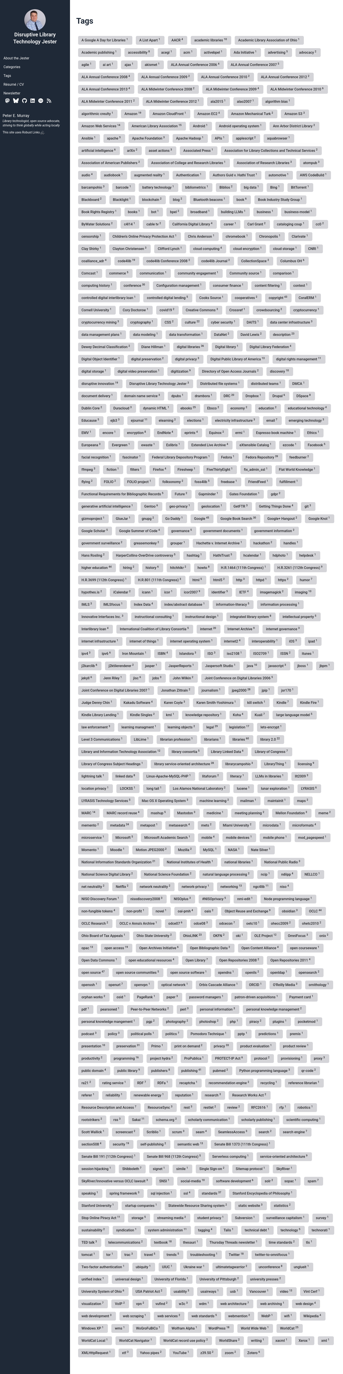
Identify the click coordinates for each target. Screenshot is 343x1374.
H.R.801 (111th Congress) (160, 580)
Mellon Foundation (292, 813)
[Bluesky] (16, 100)
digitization (181, 371)
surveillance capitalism (285, 1218)
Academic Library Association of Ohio (269, 40)
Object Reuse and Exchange (248, 911)
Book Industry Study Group (280, 200)
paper (172, 997)
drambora (204, 396)
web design (306, 1304)
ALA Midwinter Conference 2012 (173, 101)
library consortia (186, 752)
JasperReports (181, 666)
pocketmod (308, 1022)
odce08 (201, 923)
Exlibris (173, 445)
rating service (114, 1083)
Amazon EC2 (208, 114)
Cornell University (97, 310)
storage (139, 1218)
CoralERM (308, 298)
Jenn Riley (113, 678)
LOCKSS (128, 788)
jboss (303, 666)
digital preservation (147, 359)
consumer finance (228, 285)
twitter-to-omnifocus (272, 1255)
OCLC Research (95, 923)
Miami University (237, 825)
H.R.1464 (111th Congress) (244, 568)
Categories (12, 67)
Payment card (301, 997)
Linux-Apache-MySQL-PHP (169, 776)
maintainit (277, 801)
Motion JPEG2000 (152, 850)
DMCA (298, 384)
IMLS (87, 604)
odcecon (227, 923)
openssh (90, 985)
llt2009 (302, 776)
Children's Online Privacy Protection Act (144, 236)
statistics (283, 1206)
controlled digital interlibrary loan (109, 298)
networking (231, 887)
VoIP (120, 1304)
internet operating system (191, 641)
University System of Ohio (103, 1291)
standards (212, 1193)
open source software (189, 972)
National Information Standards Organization (119, 862)
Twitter (237, 1255)
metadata (120, 825)
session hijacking (97, 1169)
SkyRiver (284, 1169)
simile (182, 1169)
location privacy (96, 788)
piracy (255, 1022)
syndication (126, 1230)
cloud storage (285, 249)
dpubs (177, 396)
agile (87, 65)
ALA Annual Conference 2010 (225, 77)
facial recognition (97, 457)
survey (322, 1218)
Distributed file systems (220, 384)
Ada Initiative (245, 52)
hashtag (195, 555)
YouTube (181, 1353)
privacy (222, 1046)
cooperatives (246, 298)
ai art (108, 65)
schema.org (167, 1120)
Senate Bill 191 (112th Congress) (109, 1156)
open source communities (138, 972)
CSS (169, 322)
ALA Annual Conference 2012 (285, 77)
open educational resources (151, 960)
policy (114, 1034)
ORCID (255, 985)
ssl (187, 1193)
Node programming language (288, 899)
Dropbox (254, 396)
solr (269, 1181)
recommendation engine (229, 1083)
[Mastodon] (7, 100)
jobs (157, 678)
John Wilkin (183, 678)
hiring (129, 568)
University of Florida (171, 1279)
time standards (282, 1242)
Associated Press (198, 151)
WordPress (219, 1328)
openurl (116, 985)
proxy (320, 1058)
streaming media (172, 1218)
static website (250, 1206)
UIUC (167, 1267)
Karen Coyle (175, 703)
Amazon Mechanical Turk (252, 114)
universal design (129, 1279)
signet (159, 1169)
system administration (167, 1230)
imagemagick (272, 592)
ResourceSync (160, 1107)
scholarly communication (209, 1120)
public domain (94, 1071)
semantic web (190, 1144)
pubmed (221, 1071)
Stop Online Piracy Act (101, 1218)
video (286, 1291)
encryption (137, 433)
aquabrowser (279, 138)
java (252, 666)
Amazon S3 (295, 114)
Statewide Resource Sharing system (198, 1206)
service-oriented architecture (284, 1156)
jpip (266, 690)
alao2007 (246, 101)
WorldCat (289, 1328)
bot (155, 212)
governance (182, 531)
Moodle (117, 850)
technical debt (257, 1230)
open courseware (305, 948)
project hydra (162, 1058)
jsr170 (287, 690)
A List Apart (150, 40)
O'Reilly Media (285, 985)
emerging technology (307, 420)
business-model (299, 212)
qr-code (309, 1071)
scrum (178, 1132)
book (241, 200)
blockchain (152, 200)
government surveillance (102, 543)
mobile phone (275, 838)
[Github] (24, 100)
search (265, 1132)
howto (204, 568)
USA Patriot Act (149, 1291)
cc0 (320, 224)
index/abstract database (185, 604)
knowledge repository (204, 715)
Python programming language (265, 1071)
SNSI (164, 1181)
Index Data (144, 604)
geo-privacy (180, 506)
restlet (210, 1107)
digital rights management (299, 359)
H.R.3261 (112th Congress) (300, 568)
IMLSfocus (113, 604)
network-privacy (196, 887)
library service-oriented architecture (184, 764)
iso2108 (235, 654)
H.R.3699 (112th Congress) (105, 580)
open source (94, 972)
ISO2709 (261, 654)
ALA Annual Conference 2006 (195, 65)
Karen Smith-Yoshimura (216, 703)
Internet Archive (242, 629)
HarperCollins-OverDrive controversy (146, 555)
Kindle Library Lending (101, 715)
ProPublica (194, 1058)
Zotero (254, 1353)
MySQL (210, 850)
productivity (92, 1058)
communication (153, 273)
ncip (266, 874)
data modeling (146, 335)
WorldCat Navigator (136, 1341)
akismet (152, 65)
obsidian (290, 911)
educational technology (308, 408)
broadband (201, 212)
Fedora (228, 457)
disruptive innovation (100, 384)
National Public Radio (282, 862)
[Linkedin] (32, 100)
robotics (305, 1107)
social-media (193, 1181)
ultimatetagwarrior (232, 1267)
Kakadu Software (139, 703)
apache (114, 138)
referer (88, 1095)
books (134, 212)
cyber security (223, 322)
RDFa (163, 1083)
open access (116, 948)
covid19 (167, 310)
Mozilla (185, 850)
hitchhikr (178, 568)
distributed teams (266, 384)
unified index (93, 1279)
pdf (86, 1009)
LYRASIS (309, 788)
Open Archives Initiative (159, 948)
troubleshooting (204, 1255)
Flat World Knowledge (297, 469)
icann (148, 592)
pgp (151, 1022)
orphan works (94, 997)
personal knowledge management (274, 1009)
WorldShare (229, 1341)
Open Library (197, 960)
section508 (92, 1144)
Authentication (189, 175)
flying (87, 482)
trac (129, 1255)
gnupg (148, 519)
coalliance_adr (94, 261)
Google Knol (319, 519)
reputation (184, 1095)
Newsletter (12, 93)
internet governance (283, 629)
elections (196, 420)
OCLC (315, 911)
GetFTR (240, 506)
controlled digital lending (168, 298)
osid (121, 997)
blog (178, 200)
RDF (142, 1083)
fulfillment (289, 482)
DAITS (253, 322)
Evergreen (121, 445)
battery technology (158, 187)
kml (170, 715)
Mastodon (186, 813)
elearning (168, 420)
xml (325, 1341)
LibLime (142, 739)
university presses (266, 1279)
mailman (248, 801)
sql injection (162, 1193)
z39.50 (207, 1353)
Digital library (227, 347)
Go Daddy (174, 519)
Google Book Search (238, 519)
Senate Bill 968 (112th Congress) (174, 1156)
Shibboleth (132, 1169)
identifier (220, 592)
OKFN (219, 936)
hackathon (263, 543)
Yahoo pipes (151, 1353)
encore (110, 433)
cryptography (142, 322)
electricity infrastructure (235, 420)
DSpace (304, 396)
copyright (278, 298)
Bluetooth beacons (209, 200)
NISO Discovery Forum (101, 899)
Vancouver (260, 1291)
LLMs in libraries (269, 776)
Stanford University (98, 1206)
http (240, 580)
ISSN (285, 654)
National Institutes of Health (190, 862)
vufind (162, 1304)
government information (274, 531)
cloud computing (208, 249)
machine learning (215, 801)
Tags (7, 76)
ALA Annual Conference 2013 (106, 89)
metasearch (180, 825)
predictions (269, 1034)
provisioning (292, 1058)
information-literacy (233, 604)
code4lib (127, 261)
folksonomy (173, 482)
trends (173, 1255)
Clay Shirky (92, 249)
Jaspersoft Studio (220, 666)
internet (208, 629)
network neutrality (155, 887)
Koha (238, 715)
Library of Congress (272, 752)
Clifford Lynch (170, 249)
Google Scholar (95, 531)
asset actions (161, 151)
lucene (243, 788)
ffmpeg (89, 469)
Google (202, 519)
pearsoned (110, 1009)
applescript (246, 138)
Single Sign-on (212, 1169)
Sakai (138, 1120)
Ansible (89, 138)
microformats (304, 825)
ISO (212, 654)
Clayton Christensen (130, 249)
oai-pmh (186, 911)
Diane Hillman (153, 347)
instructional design (202, 617)
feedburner (299, 457)
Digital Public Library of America (238, 359)
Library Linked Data (227, 752)
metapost (149, 825)
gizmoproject (93, 519)
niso (285, 887)
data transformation (186, 335)
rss (117, 1120)
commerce (119, 273)
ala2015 (219, 101)
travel (150, 1255)
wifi (288, 1316)
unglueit (302, 1267)
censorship (92, 236)
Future (181, 494)
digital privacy (187, 359)
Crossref (237, 310)
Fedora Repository (262, 457)
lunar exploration (275, 788)
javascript (277, 666)
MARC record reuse (123, 813)
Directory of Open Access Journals (230, 371)
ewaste (148, 445)
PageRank (146, 997)
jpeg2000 (241, 690)
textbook (163, 1242)
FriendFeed (258, 482)
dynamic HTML (156, 408)
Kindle (283, 703)
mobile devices (239, 838)
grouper (178, 543)
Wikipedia (312, 1316)
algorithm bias (278, 101)
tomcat (89, 1255)
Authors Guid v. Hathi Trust (235, 175)
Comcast (90, 273)
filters (136, 469)
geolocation (212, 506)
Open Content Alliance (261, 948)
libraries (241, 739)
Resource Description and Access (109, 1107)
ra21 (87, 1083)
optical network (175, 985)
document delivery (98, 396)
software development (235, 1181)
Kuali (260, 715)
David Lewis (251, 335)
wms (120, 1328)
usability (182, 1291)
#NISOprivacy (214, 899)
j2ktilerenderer (121, 666)
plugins (280, 1022)
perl (184, 1009)
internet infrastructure (100, 641)
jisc (137, 678)
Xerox (305, 1341)
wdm (204, 1304)
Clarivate (300, 236)
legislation (239, 727)
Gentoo (151, 506)
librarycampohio (239, 764)
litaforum (211, 776)
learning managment (139, 727)
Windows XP (93, 1328)
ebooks (188, 408)
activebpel (213, 52)
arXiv (132, 151)
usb (234, 1291)
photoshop (209, 1022)
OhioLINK (193, 936)
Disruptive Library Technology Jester (35, 27)
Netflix (122, 887)
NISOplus (183, 899)
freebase (229, 482)
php (234, 1022)
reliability (114, 1095)
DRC (229, 396)
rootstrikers (92, 1120)
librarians (213, 739)
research (213, 1095)
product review (296, 1046)
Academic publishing (100, 52)
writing (258, 1341)
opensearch (309, 972)
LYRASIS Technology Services (106, 801)
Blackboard (92, 200)
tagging (205, 1230)
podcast (89, 1034)
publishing (191, 1071)
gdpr (276, 494)
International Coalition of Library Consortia (155, 629)
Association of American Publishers (111, 163)
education (268, 408)
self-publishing (153, 1144)
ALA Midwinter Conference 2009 (233, 89)
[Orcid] (40, 100)
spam (314, 1181)
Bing (275, 187)
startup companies (141, 1206)
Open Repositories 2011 (290, 960)
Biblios (226, 187)
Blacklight (122, 200)
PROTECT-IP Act (229, 1058)
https (283, 580)
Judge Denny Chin (97, 703)
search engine (295, 1132)
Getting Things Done (276, 506)
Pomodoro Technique (209, 1034)
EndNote (165, 433)
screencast (126, 1132)
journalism (211, 690)
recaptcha (188, 1083)
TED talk (90, 1242)
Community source (246, 273)
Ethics (313, 433)
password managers (206, 997)
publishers (161, 1071)
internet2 (232, 641)
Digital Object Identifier (101, 359)
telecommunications (126, 1242)
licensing (306, 764)
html (197, 580)
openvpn (142, 985)
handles (291, 543)
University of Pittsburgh (220, 1279)
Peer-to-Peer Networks (150, 1009)
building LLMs (233, 212)
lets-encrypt (271, 727)
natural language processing (226, 874)
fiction (113, 469)
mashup (158, 813)
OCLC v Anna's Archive (138, 923)
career (230, 224)
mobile (208, 838)
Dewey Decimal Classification (106, 347)
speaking (90, 1193)
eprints (191, 433)
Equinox (217, 433)
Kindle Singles (143, 715)
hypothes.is (92, 592)
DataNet (222, 335)
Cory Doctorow (136, 310)
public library (129, 1071)
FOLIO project (139, 482)
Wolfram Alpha (185, 1328)
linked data (126, 776)
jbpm (325, 666)
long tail (154, 788)
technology (291, 1230)
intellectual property (300, 617)
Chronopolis (270, 236)
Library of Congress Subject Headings (113, 764)
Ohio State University (154, 936)
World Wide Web (255, 1328)
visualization (93, 1304)
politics (172, 1034)
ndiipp (287, 874)
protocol (262, 1058)
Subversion (245, 1218)
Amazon (133, 114)
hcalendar (252, 555)
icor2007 (192, 592)
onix (324, 936)
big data (252, 187)
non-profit (135, 911)
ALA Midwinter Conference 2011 (109, 101)
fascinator (132, 457)
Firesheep (187, 469)
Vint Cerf (312, 1291)
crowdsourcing (269, 310)
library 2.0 (270, 739)
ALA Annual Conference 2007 (255, 65)
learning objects (182, 727)
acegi (167, 52)
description (284, 335)
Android (200, 126)
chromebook (237, 236)
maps (303, 801)
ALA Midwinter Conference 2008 (168, 89)
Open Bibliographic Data (210, 948)
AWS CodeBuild (313, 175)
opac (88, 948)
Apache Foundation (149, 138)
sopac (290, 1181)
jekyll (87, 678)
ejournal (139, 420)
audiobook (114, 175)
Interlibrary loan (95, 629)
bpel (175, 212)
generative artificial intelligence (108, 506)
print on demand (188, 1046)
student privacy (210, 1218)
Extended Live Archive (210, 445)
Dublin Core (92, 408)
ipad (313, 641)
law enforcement (96, 727)
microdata (272, 825)
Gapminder (209, 494)
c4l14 (130, 224)
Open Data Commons (100, 960)
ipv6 (107, 654)
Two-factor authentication (103, 1267)
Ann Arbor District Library (294, 126)
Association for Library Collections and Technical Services (271, 151)
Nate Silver (261, 850)
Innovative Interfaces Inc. (103, 617)
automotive (278, 175)
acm (188, 52)
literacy (237, 776)
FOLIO (110, 482)
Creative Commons (202, 310)
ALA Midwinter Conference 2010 (297, 89)
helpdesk (308, 555)
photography (177, 1022)
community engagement (198, 273)
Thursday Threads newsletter (234, 1242)
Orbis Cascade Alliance (219, 985)
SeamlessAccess (233, 1132)
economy (239, 408)
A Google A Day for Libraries (105, 40)
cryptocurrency (306, 310)
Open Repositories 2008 (239, 960)
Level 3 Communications (102, 739)
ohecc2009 (281, 923)
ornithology (319, 985)
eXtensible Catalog (256, 445)
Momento (91, 850)
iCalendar (122, 592)
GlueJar (123, 519)
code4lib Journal (216, 261)
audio (88, 175)
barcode (124, 187)
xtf (126, 1353)
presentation (94, 1046)
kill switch (256, 703)
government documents (223, 531)
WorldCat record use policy (185, 1341)
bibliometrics (197, 187)
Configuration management (179, 285)
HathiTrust (223, 555)
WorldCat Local (95, 1341)
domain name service (142, 396)
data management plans (102, 335)
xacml (281, 1341)
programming (127, 1058)
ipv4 (86, 654)
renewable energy (149, 1095)
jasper (151, 666)
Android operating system (240, 126)
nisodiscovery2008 (146, 899)
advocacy (308, 52)
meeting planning (250, 813)
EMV (87, 433)
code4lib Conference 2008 (168, 261)
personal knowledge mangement (109, 1022)
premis (297, 1034)
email (272, 420)
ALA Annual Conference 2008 (106, 77)
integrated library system (251, 617)
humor (306, 580)
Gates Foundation (244, 494)
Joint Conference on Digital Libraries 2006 (239, 678)
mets (206, 825)
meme (325, 813)
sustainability (94, 1230)
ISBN (163, 654)
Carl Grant (256, 224)
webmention (239, 1316)
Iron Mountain (134, 654)
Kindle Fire (310, 703)
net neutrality (93, 887)
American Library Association (157, 126)
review (234, 1107)
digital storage (94, 371)
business (265, 212)
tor (110, 1255)
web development (97, 1316)
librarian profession (177, 739)
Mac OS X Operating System (165, 801)
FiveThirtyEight (220, 469)
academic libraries (211, 40)
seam (202, 1132)
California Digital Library (192, 224)
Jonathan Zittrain (176, 690)
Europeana (92, 445)
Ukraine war (194, 1267)
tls (309, 1242)
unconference (271, 1267)
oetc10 (253, 923)
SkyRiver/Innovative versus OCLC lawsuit (115, 1181)
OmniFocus (298, 936)
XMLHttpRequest (97, 1353)
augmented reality (150, 175)
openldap (279, 972)
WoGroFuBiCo (148, 1328)
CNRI (313, 249)
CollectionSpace (255, 261)
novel (161, 911)
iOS (293, 641)
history (153, 568)
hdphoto (281, 555)
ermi (240, 433)
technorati (321, 1230)
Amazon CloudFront (170, 114)
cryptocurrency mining (101, 322)
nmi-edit (245, 899)
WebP (267, 1316)
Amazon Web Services (101, 126)
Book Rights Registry (99, 212)
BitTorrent (300, 187)
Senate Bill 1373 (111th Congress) (242, 1144)
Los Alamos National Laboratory (199, 788)
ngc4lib (261, 887)
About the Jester (16, 58)
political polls (143, 1034)
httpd (261, 580)
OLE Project (265, 936)
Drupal (279, 396)
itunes (308, 654)
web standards (204, 1316)
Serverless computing (231, 1156)
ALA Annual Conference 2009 (166, 77)
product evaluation (256, 1046)
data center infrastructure (291, 322)
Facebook (317, 445)
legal (212, 727)
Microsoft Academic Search (167, 838)
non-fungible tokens (99, 911)
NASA (234, 850)
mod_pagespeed (312, 838)
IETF (244, 592)
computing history (97, 285)
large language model (294, 715)
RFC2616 (260, 1107)
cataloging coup (291, 224)
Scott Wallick (93, 1132)
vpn (140, 1304)
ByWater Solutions (98, 224)
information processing (280, 604)
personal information (218, 1009)
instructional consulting (155, 617)
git (308, 506)
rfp (283, 1107)
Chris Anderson (201, 236)
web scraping (135, 1316)
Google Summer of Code (140, 531)
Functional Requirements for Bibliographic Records (123, 494)
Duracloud (123, 408)
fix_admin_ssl (256, 469)
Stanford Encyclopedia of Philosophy (263, 1193)
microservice (93, 838)
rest (188, 1107)
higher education (97, 568)
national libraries (239, 862)
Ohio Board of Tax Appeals (104, 936)
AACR (178, 40)
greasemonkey (147, 543)
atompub (311, 163)
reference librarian (304, 1083)
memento (91, 825)
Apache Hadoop (190, 138)
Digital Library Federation (271, 347)
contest (300, 285)
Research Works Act (249, 1095)
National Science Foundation (168, 874)
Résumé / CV (14, 84)
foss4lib (202, 482)
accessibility (139, 52)
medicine (215, 813)
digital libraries (191, 347)
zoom (231, 1353)
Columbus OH (292, 261)
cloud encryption (247, 249)
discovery (280, 371)
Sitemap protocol (251, 1169)
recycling (269, 1083)
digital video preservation (139, 371)
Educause (91, 420)
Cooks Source (211, 298)
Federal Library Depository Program (181, 457)
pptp (243, 1034)
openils (252, 972)
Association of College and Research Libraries (188, 163)
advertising (278, 52)
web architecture (235, 1304)
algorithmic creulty (98, 114)
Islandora (188, 654)
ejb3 (115, 420)
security (121, 1144)
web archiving (272, 1304)
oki (240, 936)
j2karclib (90, 666)
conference (135, 285)
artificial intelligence (99, 151)
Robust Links (33, 132)
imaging (303, 592)
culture (192, 322)
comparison (284, 273)
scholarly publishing (258, 1120)
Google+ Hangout (282, 519)
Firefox (160, 469)
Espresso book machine (276, 433)
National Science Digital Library (108, 874)
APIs (220, 138)
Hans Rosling (93, 555)
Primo (157, 1046)
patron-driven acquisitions (257, 997)
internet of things (144, 641)
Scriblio (154, 1132)
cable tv (154, 224)
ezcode (290, 445)
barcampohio (93, 187)
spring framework (124, 1193)
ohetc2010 (312, 923)
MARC (89, 813)
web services (169, 1316)
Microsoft (125, 838)
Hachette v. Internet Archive (219, 543)
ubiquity (144, 1267)
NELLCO (312, 874)
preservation (128, 1046)
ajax (129, 65)
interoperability (265, 641)
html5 (219, 580)
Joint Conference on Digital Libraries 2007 (116, 690)
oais (209, 911)
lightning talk (93, 776)
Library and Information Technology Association (121, 752)
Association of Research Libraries (265, 163)
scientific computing (304, 1120)
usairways (210, 1291)
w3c (184, 1304)
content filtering (269, 285)
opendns (226, 972)
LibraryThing (275, 764)
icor (168, 592)
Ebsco (213, 408)
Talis (229, 1230)
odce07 (175, 923)
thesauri (191, 1242)
